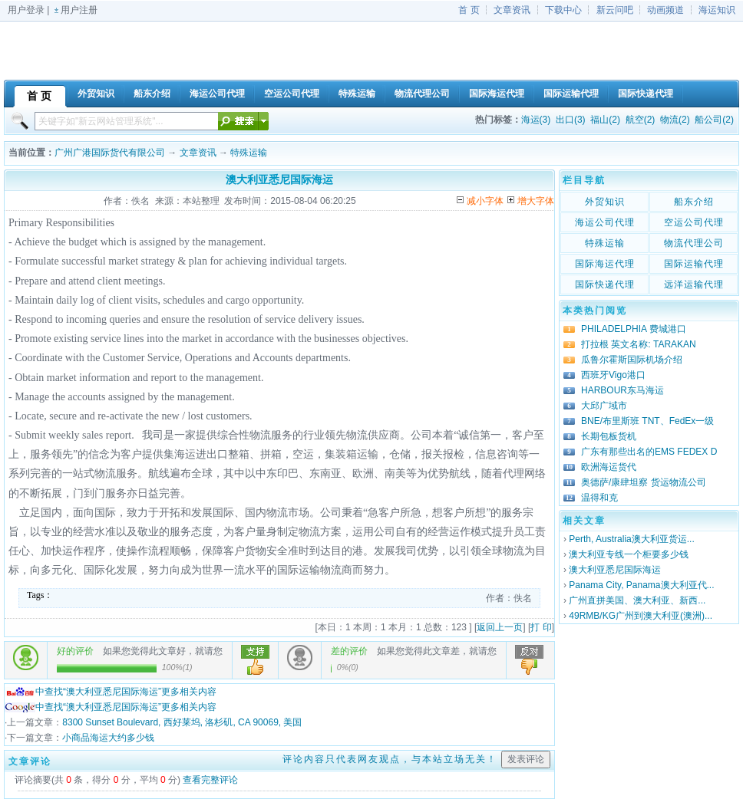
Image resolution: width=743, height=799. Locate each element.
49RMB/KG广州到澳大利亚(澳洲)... (640, 615)
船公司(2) (714, 119)
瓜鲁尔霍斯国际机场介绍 (631, 359)
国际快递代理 (605, 284)
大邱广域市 (604, 405)
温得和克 (599, 497)
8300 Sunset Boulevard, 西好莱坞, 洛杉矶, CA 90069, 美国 (182, 722)
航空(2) (640, 119)
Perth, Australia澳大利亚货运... (631, 539)
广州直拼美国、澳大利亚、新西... (637, 600)
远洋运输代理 (694, 284)
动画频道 (665, 10)
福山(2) (605, 119)
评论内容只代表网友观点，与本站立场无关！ (389, 759)
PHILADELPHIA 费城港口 (633, 329)
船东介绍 (694, 201)
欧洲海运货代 (608, 467)
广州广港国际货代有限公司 (109, 152)
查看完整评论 (210, 779)
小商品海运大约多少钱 (108, 737)
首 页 (468, 10)
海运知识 (716, 10)
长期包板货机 (608, 436)
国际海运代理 (605, 263)
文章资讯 (512, 10)
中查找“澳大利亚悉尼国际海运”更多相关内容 (110, 691)
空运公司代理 (694, 222)
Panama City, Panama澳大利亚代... (641, 585)
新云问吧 (614, 10)
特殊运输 (248, 152)
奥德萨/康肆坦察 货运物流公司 (643, 482)
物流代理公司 (694, 243)
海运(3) (536, 119)
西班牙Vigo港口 (613, 375)
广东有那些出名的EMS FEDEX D (649, 451)
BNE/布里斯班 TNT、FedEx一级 (647, 421)
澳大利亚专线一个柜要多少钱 (629, 554)
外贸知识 (605, 201)
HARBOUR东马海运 (622, 390)
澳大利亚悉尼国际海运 (615, 569)
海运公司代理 (605, 222)
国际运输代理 (694, 263)
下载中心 (563, 10)
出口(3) (571, 119)
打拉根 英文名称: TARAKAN (638, 344)
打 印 (540, 627)
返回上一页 (500, 627)
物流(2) (675, 119)
